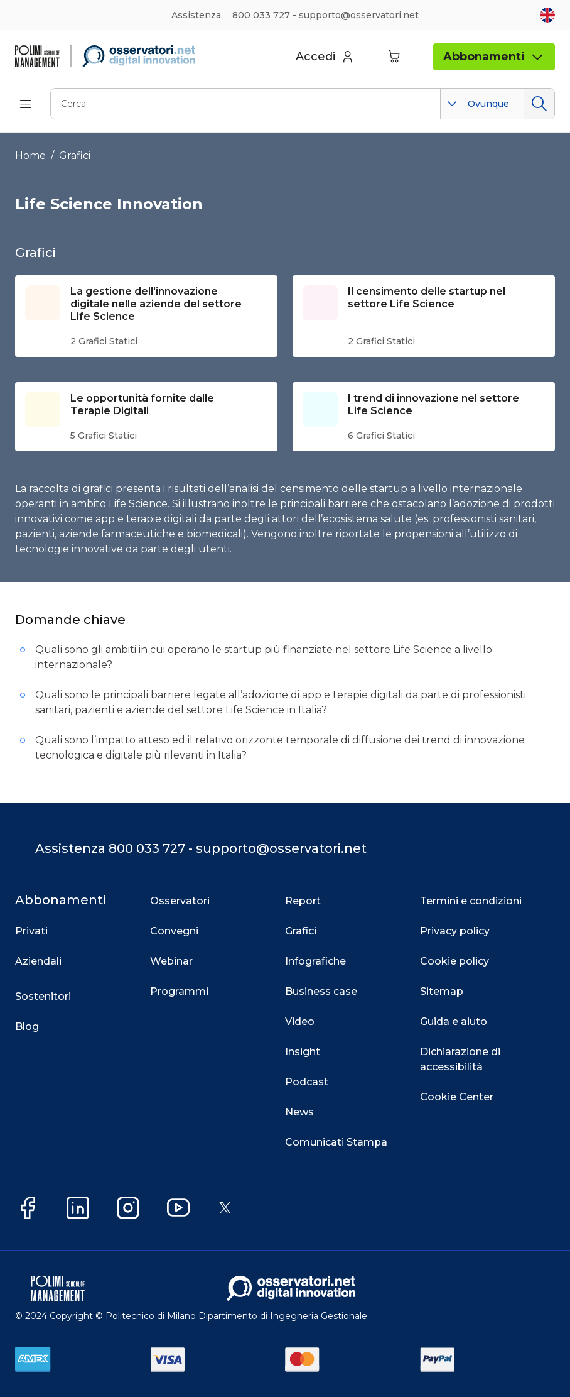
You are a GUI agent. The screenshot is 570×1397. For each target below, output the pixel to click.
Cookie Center (456, 1097)
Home (30, 156)
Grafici (74, 156)
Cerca (539, 104)
